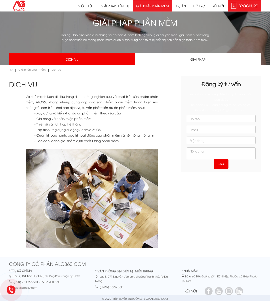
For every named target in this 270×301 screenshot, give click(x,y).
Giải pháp (197, 59)
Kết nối (218, 6)
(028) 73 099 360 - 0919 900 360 (36, 283)
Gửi (221, 164)
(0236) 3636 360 (111, 288)
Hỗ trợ (199, 6)
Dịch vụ (72, 59)
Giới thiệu (85, 6)
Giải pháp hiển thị (115, 6)
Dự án (181, 6)
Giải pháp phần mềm (152, 6)
